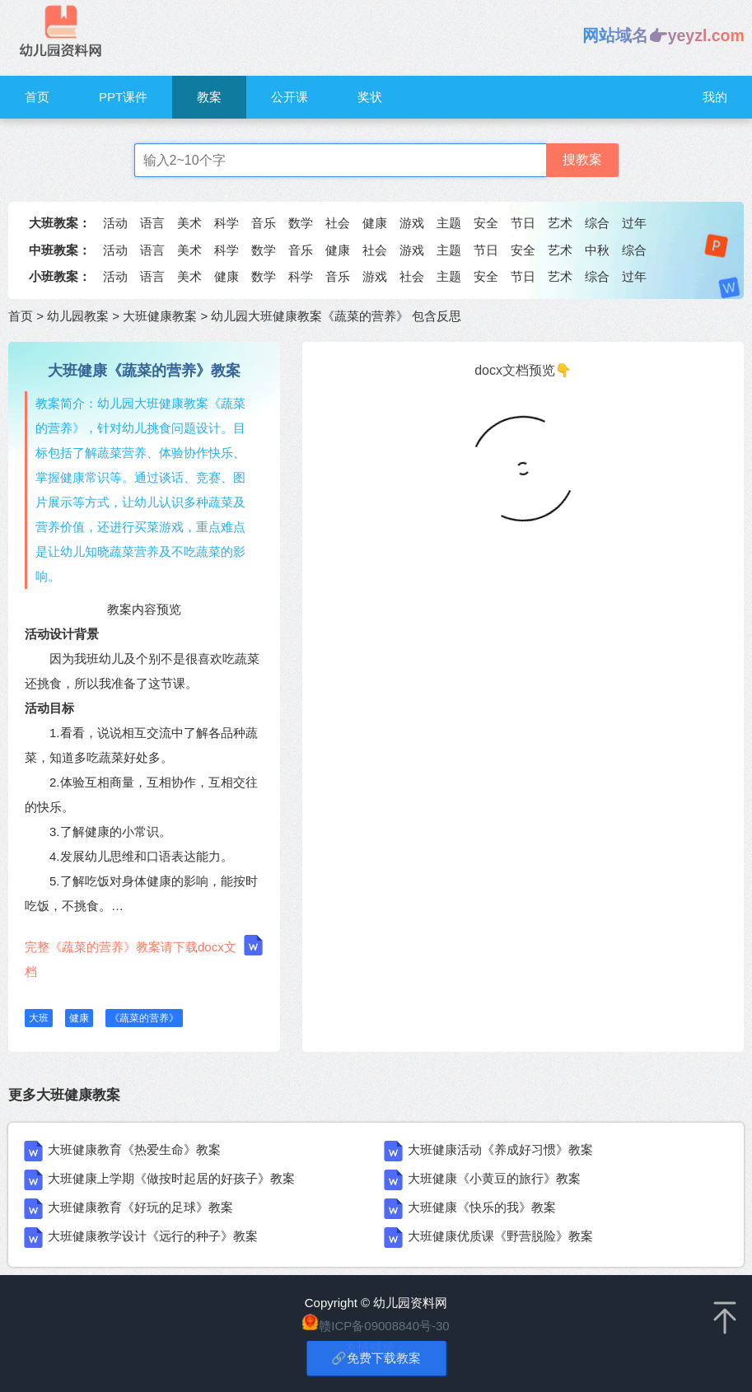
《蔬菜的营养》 (144, 1018)
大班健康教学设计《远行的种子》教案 (153, 1236)
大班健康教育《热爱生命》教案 (134, 1149)
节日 (523, 223)
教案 (209, 97)
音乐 (263, 223)
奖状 (369, 97)
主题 (449, 223)
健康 (374, 223)
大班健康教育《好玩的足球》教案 (140, 1207)
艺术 (560, 223)
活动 (115, 223)
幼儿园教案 (78, 316)
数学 (300, 223)
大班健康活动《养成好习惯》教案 (500, 1149)
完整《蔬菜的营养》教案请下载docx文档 (144, 957)
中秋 (597, 250)
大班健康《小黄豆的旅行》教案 (494, 1178)
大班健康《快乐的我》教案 (482, 1207)
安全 (486, 223)
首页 (37, 97)
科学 (226, 223)
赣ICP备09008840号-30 (384, 1326)
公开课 (289, 97)
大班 (39, 1018)
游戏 (411, 223)
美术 (189, 223)
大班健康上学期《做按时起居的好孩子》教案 (171, 1178)
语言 (152, 223)
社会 (337, 223)
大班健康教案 (160, 316)
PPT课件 (123, 97)
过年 (634, 223)
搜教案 (582, 159)
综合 (597, 223)
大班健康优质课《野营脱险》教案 (500, 1236)
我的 (715, 97)
